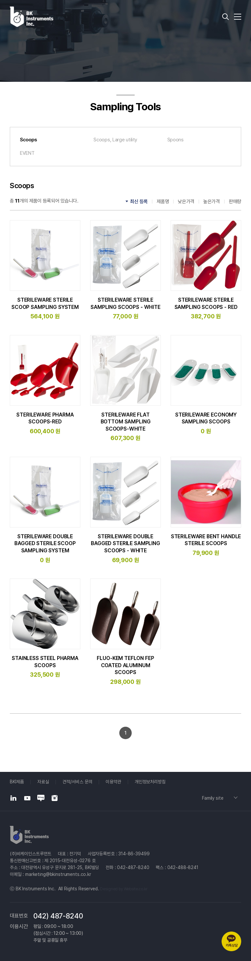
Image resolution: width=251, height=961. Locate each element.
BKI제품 (17, 781)
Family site (212, 798)
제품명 (163, 202)
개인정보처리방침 (150, 781)
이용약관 (113, 781)
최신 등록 (139, 202)
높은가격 (211, 202)
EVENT (27, 153)
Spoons (175, 140)
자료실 (43, 781)
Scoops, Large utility (115, 140)
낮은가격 (186, 202)
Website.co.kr (135, 889)
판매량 (235, 202)
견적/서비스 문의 (77, 781)
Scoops (28, 140)
